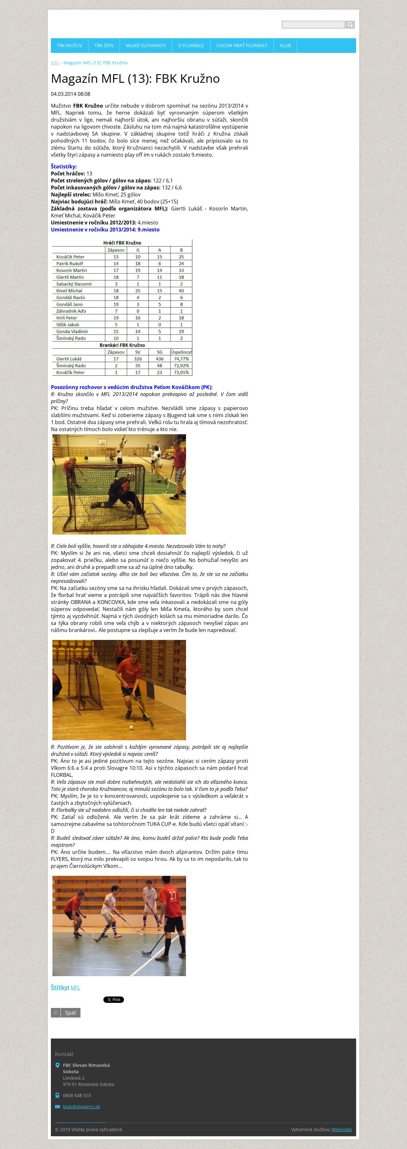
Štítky (59, 987)
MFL (75, 987)
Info (55, 63)
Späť (70, 1012)
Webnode (342, 1129)
